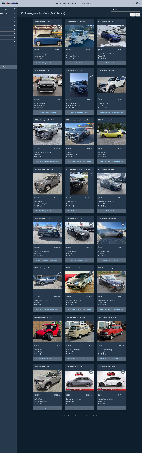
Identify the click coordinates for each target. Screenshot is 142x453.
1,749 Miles (45, 58)
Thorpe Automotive (78, 251)
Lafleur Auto (44, 202)
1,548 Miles (45, 255)
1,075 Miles (45, 206)
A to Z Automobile (46, 103)
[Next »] (107, 415)
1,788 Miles (76, 206)
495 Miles (108, 58)
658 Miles (108, 157)
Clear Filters (14, 67)
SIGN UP (132, 3)
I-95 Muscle (44, 350)
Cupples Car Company (79, 350)
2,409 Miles (76, 58)
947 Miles (44, 157)
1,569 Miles (45, 107)
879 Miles (44, 305)
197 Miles (76, 354)
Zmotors (75, 152)
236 (99, 416)
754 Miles (76, 255)
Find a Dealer (73, 3)
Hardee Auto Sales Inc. (79, 399)
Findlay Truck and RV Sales (112, 54)
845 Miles (76, 157)
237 (103, 416)
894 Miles (76, 305)
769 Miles (76, 403)
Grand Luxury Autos (110, 251)
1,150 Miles (108, 255)
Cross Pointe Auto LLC (48, 251)
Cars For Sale (61, 3)
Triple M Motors (109, 152)
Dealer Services (86, 3)
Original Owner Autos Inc (80, 300)
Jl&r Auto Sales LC (78, 202)
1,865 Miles (108, 107)
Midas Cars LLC (109, 103)
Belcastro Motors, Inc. (47, 54)
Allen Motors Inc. (77, 54)
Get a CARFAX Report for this (53, 63)
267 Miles (108, 305)
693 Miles (44, 354)
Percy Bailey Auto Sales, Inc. (113, 300)
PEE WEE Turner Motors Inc (49, 152)
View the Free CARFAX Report (85, 63)
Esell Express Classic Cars (49, 300)
